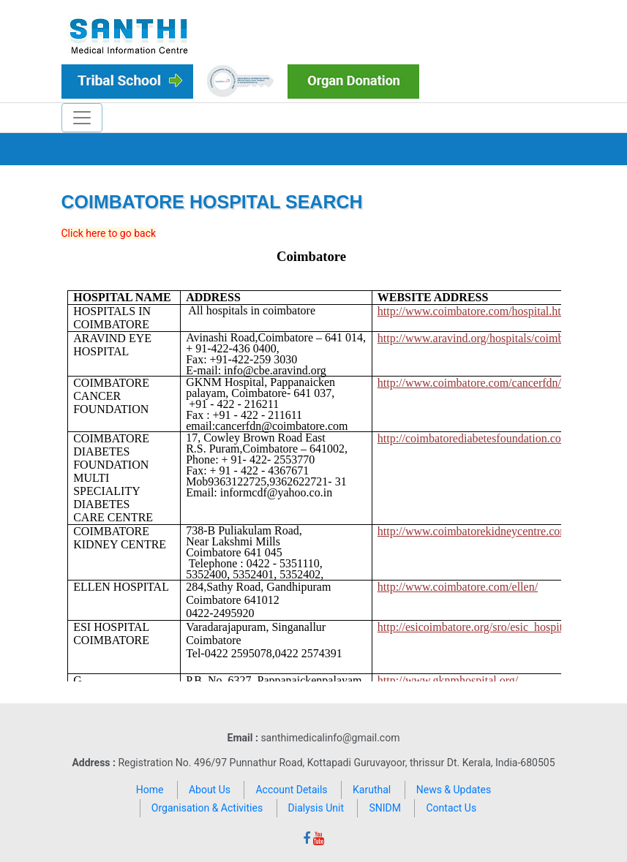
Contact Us (451, 808)
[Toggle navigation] (81, 117)
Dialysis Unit (316, 808)
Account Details (291, 789)
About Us (209, 789)
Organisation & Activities (207, 808)
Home (150, 789)
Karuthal (372, 789)
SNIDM (385, 808)
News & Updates (454, 789)
